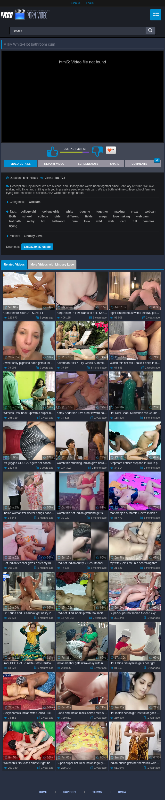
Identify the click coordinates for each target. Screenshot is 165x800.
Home (43, 792)
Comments (146, 162)
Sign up (75, 2)
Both (12, 216)
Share (115, 163)
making (119, 211)
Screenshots (88, 163)
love (87, 221)
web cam (142, 216)
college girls (50, 211)
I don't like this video (97, 151)
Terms (97, 792)
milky (31, 221)
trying (13, 226)
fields (88, 216)
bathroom (58, 221)
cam (123, 221)
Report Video (54, 163)
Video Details (20, 163)
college (43, 216)
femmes (148, 221)
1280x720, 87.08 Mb (37, 247)
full (135, 221)
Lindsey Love (33, 236)
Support (69, 792)
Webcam (35, 202)
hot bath (15, 221)
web (111, 221)
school (27, 216)
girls (57, 216)
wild (99, 221)
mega (103, 216)
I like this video (52, 151)
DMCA (122, 792)
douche (85, 211)
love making (121, 216)
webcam (150, 211)
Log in (90, 2)
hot (43, 221)
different (73, 216)
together (102, 211)
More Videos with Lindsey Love (52, 264)
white (69, 211)
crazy (135, 211)
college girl (28, 211)
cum (75, 221)
